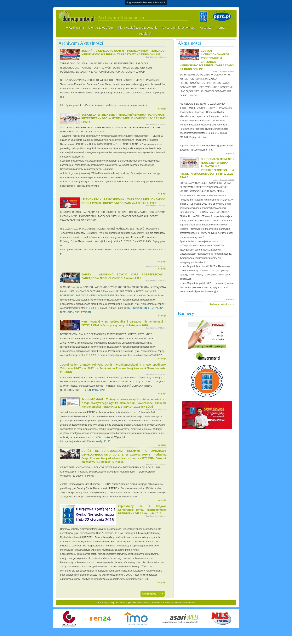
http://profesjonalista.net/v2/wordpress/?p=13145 (85, 441)
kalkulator (206, 27)
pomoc (221, 27)
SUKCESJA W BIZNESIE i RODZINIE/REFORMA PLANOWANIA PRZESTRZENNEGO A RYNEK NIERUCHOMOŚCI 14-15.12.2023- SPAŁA (124, 118)
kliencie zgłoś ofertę (101, 27)
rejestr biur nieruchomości (178, 27)
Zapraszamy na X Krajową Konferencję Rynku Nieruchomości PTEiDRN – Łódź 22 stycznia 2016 (142, 510)
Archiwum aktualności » (222, 304)
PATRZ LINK (98, 390)
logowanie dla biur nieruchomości (146, 2)
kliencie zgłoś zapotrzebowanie (137, 27)
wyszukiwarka (75, 27)
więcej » (162, 109)
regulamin (145, 33)
